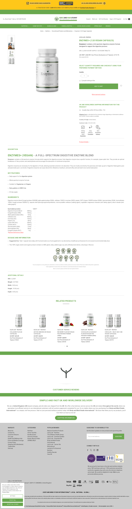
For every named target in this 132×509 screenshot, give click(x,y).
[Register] (119, 19)
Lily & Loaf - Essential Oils (54, 438)
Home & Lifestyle (68, 26)
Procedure (90, 134)
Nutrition (25, 26)
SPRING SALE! (98, 26)
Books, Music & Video (83, 26)
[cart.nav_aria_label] (126, 19)
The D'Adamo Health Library (55, 434)
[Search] (88, 19)
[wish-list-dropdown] (121, 86)
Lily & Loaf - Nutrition (53, 432)
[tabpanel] (19, 326)
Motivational (51, 446)
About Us (10, 430)
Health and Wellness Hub (15, 438)
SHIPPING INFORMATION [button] (66, 418)
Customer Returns (13, 434)
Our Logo (10, 436)
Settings (12, 496)
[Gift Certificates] (103, 19)
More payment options (98, 94)
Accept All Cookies (12, 504)
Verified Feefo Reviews (87, 7)
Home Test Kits (38, 26)
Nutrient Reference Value (16, 232)
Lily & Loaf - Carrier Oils (54, 444)
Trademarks (11, 446)
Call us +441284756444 (15, 481)
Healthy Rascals (52, 452)
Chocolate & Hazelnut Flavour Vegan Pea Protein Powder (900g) (89, 333)
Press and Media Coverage (16, 440)
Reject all (13, 500)
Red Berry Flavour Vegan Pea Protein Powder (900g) (65, 333)
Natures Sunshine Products (55, 430)
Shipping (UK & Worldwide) (15, 444)
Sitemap (10, 448)
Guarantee (83, 136)
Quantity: (81, 72)
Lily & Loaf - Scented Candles (55, 436)
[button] (38, 3)
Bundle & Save (52, 26)
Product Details (84, 142)
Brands (108, 26)
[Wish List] (94, 19)
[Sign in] (111, 19)
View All (49, 454)
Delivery (98, 134)
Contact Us (11, 432)
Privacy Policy (12, 442)
